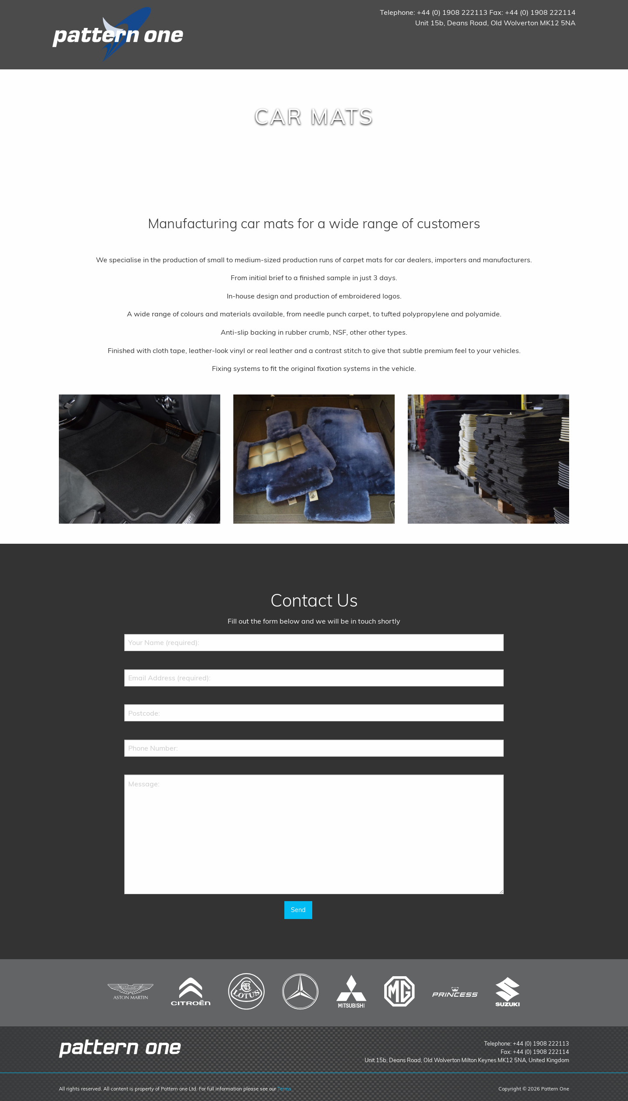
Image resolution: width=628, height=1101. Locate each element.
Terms (284, 1089)
